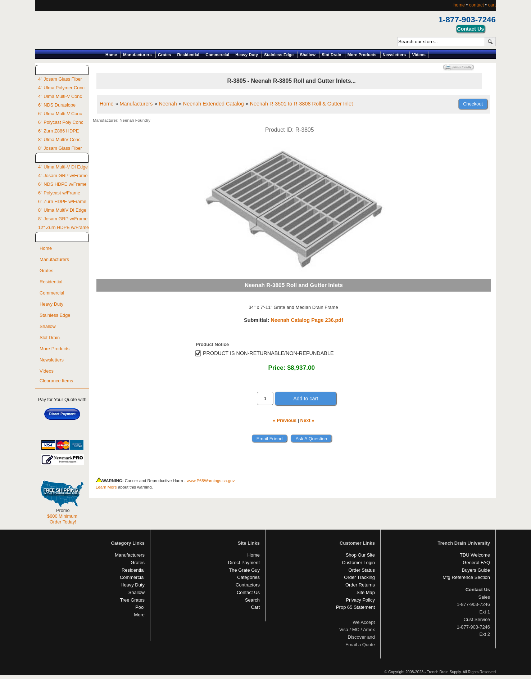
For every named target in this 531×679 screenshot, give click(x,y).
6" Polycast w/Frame (59, 192)
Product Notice (212, 344)
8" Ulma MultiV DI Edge (62, 210)
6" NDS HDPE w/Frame (62, 184)
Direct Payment (244, 562)
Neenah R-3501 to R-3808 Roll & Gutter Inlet (301, 104)
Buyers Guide (476, 570)
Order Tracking (359, 577)
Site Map (366, 592)
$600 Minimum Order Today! (62, 519)
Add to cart (305, 398)
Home (111, 55)
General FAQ (476, 562)
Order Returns (360, 585)
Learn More (106, 487)
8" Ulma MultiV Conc (59, 139)
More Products (362, 55)
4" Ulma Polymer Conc (61, 87)
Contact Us (248, 592)
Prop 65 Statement (355, 607)
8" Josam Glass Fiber (60, 148)
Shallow (308, 55)
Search (252, 600)
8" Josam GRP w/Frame (62, 218)
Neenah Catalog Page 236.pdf (307, 320)
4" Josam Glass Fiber (60, 79)
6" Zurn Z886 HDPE (58, 131)
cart (492, 5)
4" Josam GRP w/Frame (62, 175)
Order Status (362, 570)
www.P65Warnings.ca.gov (211, 480)
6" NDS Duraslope (57, 105)
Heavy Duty (246, 55)
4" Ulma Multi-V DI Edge (63, 167)
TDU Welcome (475, 555)
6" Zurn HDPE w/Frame (62, 201)
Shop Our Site (360, 555)
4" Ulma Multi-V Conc (60, 96)
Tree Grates (132, 600)
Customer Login (358, 562)
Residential (188, 55)
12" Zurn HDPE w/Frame (63, 227)
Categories (248, 577)
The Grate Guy (244, 570)
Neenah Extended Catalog (213, 104)
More (139, 614)
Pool (140, 607)
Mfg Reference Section (466, 577)
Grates (164, 55)
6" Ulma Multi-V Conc (60, 113)
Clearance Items (56, 380)
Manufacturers (137, 55)
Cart (255, 607)
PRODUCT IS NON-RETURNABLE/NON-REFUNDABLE (268, 353)
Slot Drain (331, 55)
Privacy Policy (360, 600)
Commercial (217, 55)
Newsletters (394, 55)
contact (476, 5)
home (459, 5)
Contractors (248, 585)
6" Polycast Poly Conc (60, 122)
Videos (419, 55)
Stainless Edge (279, 55)
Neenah (168, 104)
